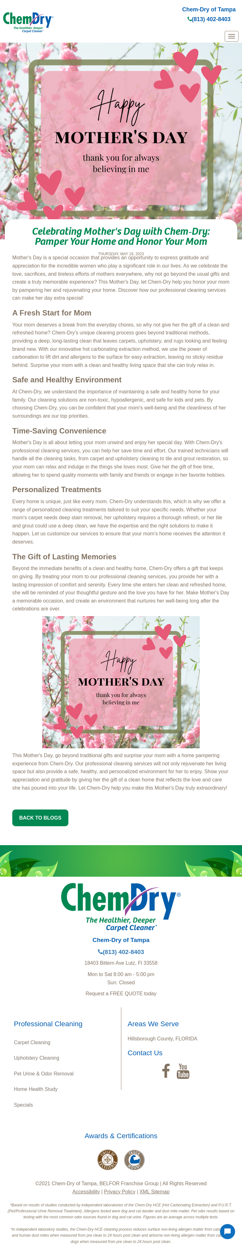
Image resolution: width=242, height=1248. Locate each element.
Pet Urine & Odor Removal (43, 1073)
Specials (23, 1105)
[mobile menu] (232, 36)
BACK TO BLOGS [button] (40, 818)
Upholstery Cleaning (36, 1058)
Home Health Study (36, 1089)
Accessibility (86, 1191)
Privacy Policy (119, 1191)
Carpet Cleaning (32, 1042)
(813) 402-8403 (209, 19)
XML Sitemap (155, 1191)
